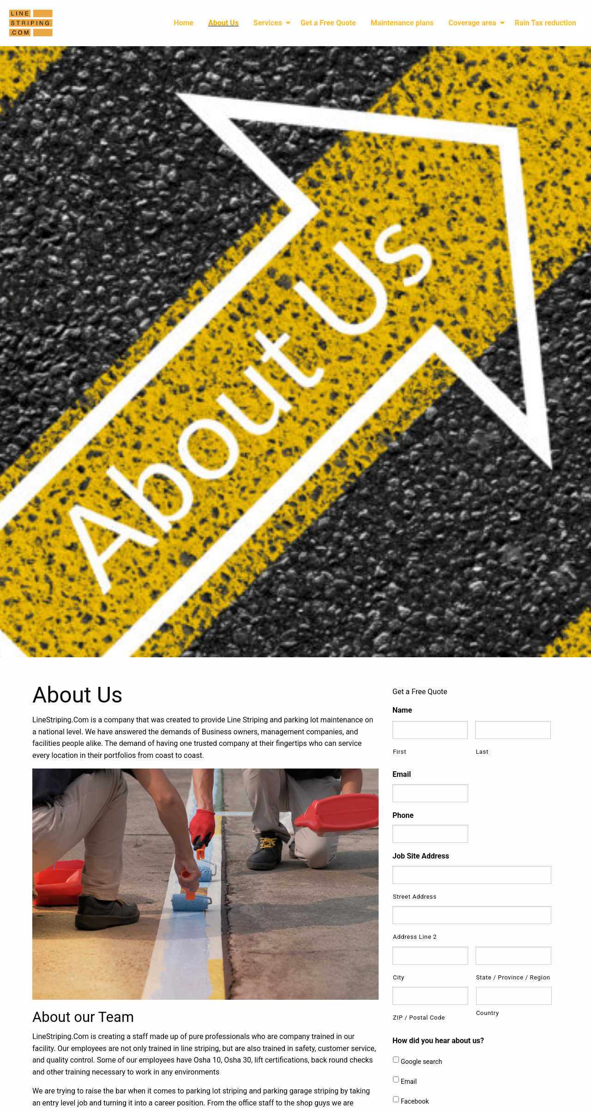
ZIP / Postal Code (419, 1017)
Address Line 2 (415, 936)
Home (183, 22)
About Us (223, 22)
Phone (403, 815)
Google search (421, 1061)
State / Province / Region (513, 977)
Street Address (415, 896)
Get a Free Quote (328, 22)
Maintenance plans (402, 22)
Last (482, 751)
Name (402, 710)
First (399, 751)
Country (487, 1012)
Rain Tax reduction (545, 22)
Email (401, 774)
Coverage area (472, 22)
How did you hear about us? (438, 1040)
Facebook (415, 1101)
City (398, 977)
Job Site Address (420, 856)
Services (267, 22)
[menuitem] (183, 23)
